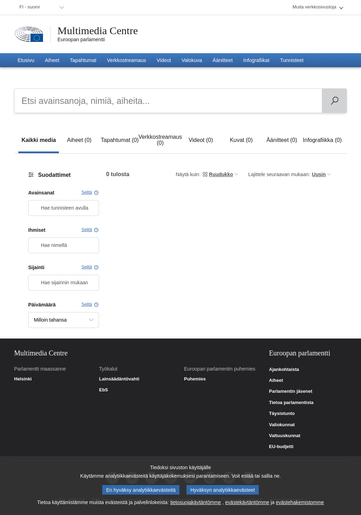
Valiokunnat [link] (282, 424)
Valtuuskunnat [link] (284, 435)
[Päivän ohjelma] (334, 100)
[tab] (38, 140)
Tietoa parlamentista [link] (291, 402)
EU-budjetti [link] (281, 446)
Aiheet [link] (276, 380)
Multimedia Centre (97, 31)
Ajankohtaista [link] (284, 369)
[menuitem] (40, 7)
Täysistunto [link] (282, 413)
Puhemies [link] (195, 379)
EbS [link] (103, 389)
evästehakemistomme (300, 504)
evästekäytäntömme (247, 504)
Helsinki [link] (23, 379)
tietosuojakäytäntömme (195, 504)
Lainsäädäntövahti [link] (119, 379)
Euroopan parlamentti (81, 39)
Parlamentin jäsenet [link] (290, 391)
